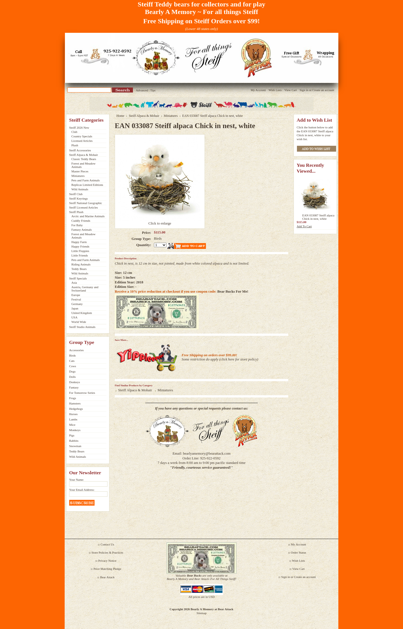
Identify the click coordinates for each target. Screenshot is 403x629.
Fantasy (74, 387)
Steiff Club (76, 194)
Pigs (71, 435)
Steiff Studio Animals (82, 327)
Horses (73, 414)
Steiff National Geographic (85, 203)
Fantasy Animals (81, 229)
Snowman (75, 446)
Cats (71, 360)
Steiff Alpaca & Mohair (83, 154)
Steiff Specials (78, 278)
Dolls (72, 376)
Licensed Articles (82, 140)
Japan (74, 308)
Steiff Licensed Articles (83, 207)
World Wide (78, 321)
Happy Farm (79, 242)
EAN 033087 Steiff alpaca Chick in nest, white (318, 217)
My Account (258, 90)
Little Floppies (80, 251)
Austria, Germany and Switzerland (84, 288)
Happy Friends (80, 246)
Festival (76, 299)
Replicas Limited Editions (87, 184)
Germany (77, 304)
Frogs (72, 398)
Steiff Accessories (80, 150)
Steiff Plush (76, 212)
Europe (75, 295)
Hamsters (75, 403)
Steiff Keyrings (78, 198)
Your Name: (76, 479)
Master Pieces (79, 171)
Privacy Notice (107, 560)
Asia (74, 282)
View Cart (290, 90)
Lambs (73, 419)
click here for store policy (239, 359)
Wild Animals (79, 189)
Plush (74, 145)
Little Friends (79, 255)
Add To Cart (304, 226)
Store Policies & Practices (107, 552)
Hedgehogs (76, 408)
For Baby (77, 225)
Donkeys (74, 382)
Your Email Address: (82, 489)
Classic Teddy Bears (83, 159)
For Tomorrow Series (82, 392)
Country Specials (81, 136)
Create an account (323, 90)
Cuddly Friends (80, 220)
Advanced (142, 90)
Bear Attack (107, 577)
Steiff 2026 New (79, 127)
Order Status (298, 552)
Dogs (72, 371)
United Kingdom (81, 312)
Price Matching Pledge (107, 568)
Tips (153, 90)
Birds (72, 355)
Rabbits (73, 440)
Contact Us (107, 544)
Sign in (303, 90)
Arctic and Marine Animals (88, 216)
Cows (72, 366)
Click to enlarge (159, 223)
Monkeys (74, 430)
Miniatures (78, 175)
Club (74, 131)
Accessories (76, 350)
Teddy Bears (79, 268)
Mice (72, 424)
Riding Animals (81, 264)
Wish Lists (275, 90)
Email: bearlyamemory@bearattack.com (201, 453)
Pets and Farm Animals (85, 180)
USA (74, 317)
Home (120, 115)
